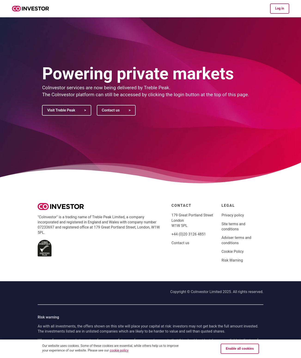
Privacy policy (233, 215)
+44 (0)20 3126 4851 (188, 234)
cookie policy (119, 350)
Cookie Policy (233, 251)
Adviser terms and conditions (236, 240)
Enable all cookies (240, 348)
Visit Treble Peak (66, 110)
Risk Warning (232, 260)
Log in (279, 8)
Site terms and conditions (233, 226)
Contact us (116, 110)
